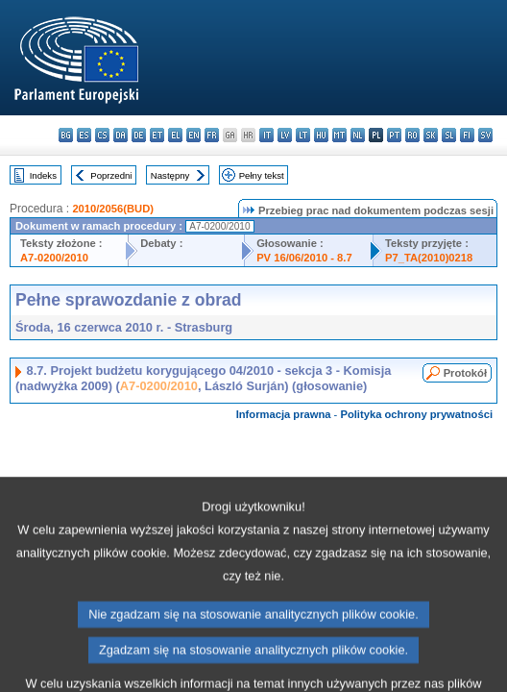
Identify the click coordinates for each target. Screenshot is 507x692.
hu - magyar (321, 135)
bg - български (66, 135)
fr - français (212, 135)
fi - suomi (467, 135)
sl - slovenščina (449, 135)
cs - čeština (102, 135)
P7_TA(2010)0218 (428, 257)
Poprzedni (111, 175)
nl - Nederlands (357, 135)
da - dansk (120, 135)
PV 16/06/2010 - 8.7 (304, 257)
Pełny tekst (261, 175)
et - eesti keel (157, 135)
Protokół (465, 373)
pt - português (394, 135)
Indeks (43, 175)
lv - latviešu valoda (285, 135)
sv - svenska (485, 135)
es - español (84, 135)
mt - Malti (339, 135)
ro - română (412, 135)
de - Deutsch (139, 135)
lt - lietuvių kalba (303, 135)
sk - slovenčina (430, 135)
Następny (170, 175)
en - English (193, 135)
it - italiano (266, 135)
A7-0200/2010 (54, 257)
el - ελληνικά (175, 135)
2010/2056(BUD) (113, 208)
